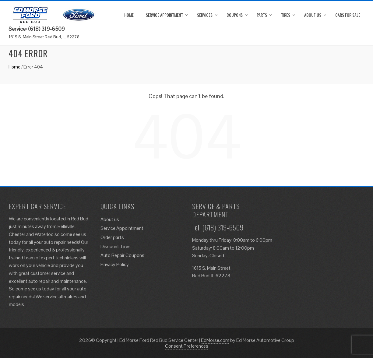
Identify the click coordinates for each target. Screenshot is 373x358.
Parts (262, 15)
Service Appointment (164, 15)
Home (129, 15)
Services (205, 15)
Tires (285, 15)
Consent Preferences (186, 346)
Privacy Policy (114, 264)
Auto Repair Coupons (122, 255)
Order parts (112, 237)
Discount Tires (115, 246)
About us (312, 15)
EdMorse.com (215, 340)
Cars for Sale (347, 15)
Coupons (235, 15)
